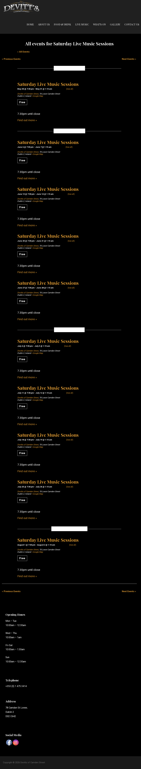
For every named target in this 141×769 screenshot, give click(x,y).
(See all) (69, 89)
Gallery (115, 24)
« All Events (23, 51)
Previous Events (11, 59)
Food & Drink (62, 24)
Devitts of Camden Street (27, 94)
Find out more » (27, 120)
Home (30, 24)
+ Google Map (37, 96)
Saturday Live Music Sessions (48, 84)
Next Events (129, 59)
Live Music (82, 24)
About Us (44, 24)
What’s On (99, 24)
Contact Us (131, 24)
